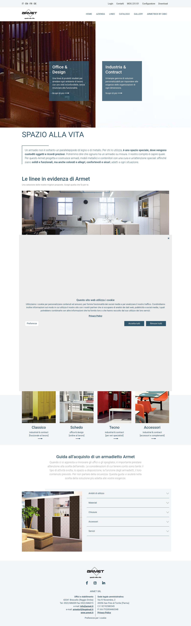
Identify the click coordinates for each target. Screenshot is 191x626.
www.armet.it (87, 612)
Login (110, 3)
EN (26, 3)
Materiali (93, 502)
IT (23, 3)
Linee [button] (112, 14)
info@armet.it (86, 606)
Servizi (92, 531)
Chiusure (93, 512)
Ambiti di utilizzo (96, 493)
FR (31, 3)
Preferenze (32, 323)
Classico (39, 427)
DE (35, 3)
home (89, 14)
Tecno (114, 427)
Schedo (76, 427)
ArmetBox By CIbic (157, 14)
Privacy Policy (104, 612)
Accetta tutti (134, 323)
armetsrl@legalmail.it (83, 609)
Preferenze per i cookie (95, 618)
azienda (100, 14)
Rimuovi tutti (156, 323)
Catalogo (124, 14)
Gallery (138, 14)
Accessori (152, 427)
